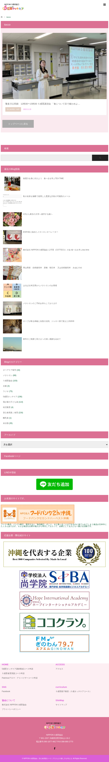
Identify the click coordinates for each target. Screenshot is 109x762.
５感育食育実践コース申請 (13, 673)
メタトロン (7, 375)
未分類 (6, 423)
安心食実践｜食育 (10, 413)
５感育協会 (7, 381)
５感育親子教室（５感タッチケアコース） (73, 691)
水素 (5, 386)
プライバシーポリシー (11, 709)
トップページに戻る (18, 124)
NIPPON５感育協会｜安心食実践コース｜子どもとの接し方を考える (48, 758)
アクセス (59, 669)
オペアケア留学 (9, 370)
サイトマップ (61, 705)
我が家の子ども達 (10, 402)
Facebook (6, 691)
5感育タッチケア (10, 397)
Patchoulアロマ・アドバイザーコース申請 (20, 678)
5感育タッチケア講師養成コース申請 (17, 669)
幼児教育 (7, 407)
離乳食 (6, 418)
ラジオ (6, 391)
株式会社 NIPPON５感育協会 (14, 705)
